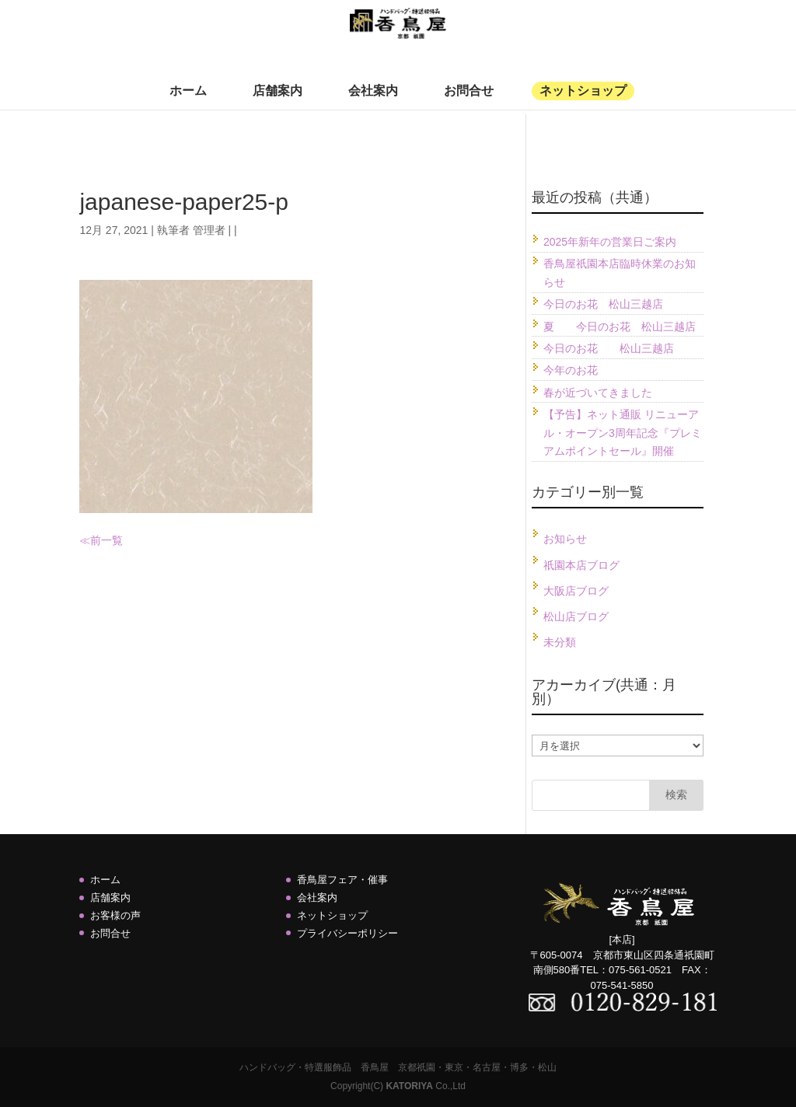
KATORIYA (409, 1086)
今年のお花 (570, 370)
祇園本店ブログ (581, 565)
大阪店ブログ (576, 591)
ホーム (188, 102)
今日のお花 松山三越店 (603, 304)
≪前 (90, 540)
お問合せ (469, 102)
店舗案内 (277, 102)
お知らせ (565, 539)
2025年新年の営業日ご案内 (609, 242)
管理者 (209, 230)
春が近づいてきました (597, 392)
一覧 (112, 540)
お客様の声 (115, 915)
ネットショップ (583, 102)
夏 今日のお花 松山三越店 (619, 326)
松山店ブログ (576, 616)
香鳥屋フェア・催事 (342, 879)
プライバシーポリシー (347, 933)
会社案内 (373, 102)
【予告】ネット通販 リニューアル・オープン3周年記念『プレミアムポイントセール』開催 (622, 433)
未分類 (559, 642)
